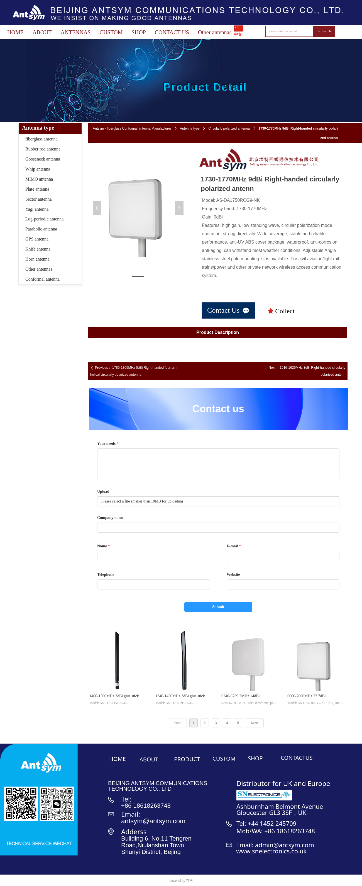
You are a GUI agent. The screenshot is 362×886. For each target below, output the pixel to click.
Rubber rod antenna (42, 149)
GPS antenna (36, 239)
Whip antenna (37, 169)
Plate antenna (37, 189)
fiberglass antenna (41, 139)
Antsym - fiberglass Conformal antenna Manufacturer (132, 128)
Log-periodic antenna (44, 219)
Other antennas (38, 269)
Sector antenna (38, 199)
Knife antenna (37, 249)
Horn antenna (37, 259)
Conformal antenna (42, 279)
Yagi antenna (36, 209)
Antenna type (190, 128)
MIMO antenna (39, 179)
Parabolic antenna (41, 229)
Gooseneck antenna (42, 159)
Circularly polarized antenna (229, 128)
